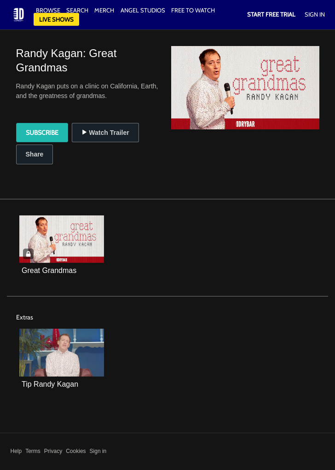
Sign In (315, 14)
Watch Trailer (105, 132)
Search (78, 10)
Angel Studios (143, 10)
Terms (32, 451)
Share (35, 154)
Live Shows (56, 19)
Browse (49, 10)
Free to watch (193, 10)
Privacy (53, 451)
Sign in (98, 451)
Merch (104, 10)
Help (16, 451)
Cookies (76, 451)
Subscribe (42, 132)
